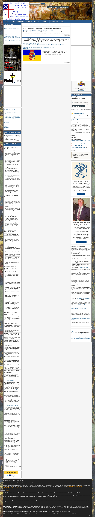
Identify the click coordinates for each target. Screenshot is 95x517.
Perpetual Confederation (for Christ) (53, 45)
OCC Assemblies (44, 21)
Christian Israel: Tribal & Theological (48, 44)
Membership (28, 21)
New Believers (20, 21)
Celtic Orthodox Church (84, 267)
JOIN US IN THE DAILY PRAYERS (78, 147)
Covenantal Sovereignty (60, 44)
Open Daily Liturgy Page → (78, 106)
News (13, 21)
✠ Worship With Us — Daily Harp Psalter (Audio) (58, 7)
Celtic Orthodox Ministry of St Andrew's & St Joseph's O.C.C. (18, 1)
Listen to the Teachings (81, 241)
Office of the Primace (28, 30)
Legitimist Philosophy (30, 45)
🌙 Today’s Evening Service (78, 119)
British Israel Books (54, 21)
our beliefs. (7, 490)
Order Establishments (42, 45)
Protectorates (25, 47)
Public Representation (32, 47)
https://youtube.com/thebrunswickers (83, 298)
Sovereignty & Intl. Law (47, 47)
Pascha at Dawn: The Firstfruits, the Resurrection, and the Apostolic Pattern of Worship (12, 37)
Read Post (67, 35)
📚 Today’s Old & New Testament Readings (80, 145)
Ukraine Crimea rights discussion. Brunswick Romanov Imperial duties (42, 28)
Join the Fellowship (81, 90)
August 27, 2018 (36, 43)
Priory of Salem (63, 45)
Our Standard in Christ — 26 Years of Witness (15, 111)
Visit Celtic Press (81, 193)
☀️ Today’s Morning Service (78, 113)
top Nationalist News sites (80, 333)
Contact (61, 21)
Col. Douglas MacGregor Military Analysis (79, 337)
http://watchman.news (75, 331)
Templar (35, 21)
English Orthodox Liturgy (78, 133)
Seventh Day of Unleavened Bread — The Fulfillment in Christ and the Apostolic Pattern (12, 33)
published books (79, 256)
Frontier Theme (89, 515)
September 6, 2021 (36, 30)
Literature (6, 21)
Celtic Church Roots (27, 44)
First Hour (82, 115)
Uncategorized (44, 30)
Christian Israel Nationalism (37, 44)
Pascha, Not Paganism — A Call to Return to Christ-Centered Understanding (7, 125)
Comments (51, 30)
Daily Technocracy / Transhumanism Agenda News (80, 338)
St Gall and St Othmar (82, 304)
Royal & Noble (39, 47)
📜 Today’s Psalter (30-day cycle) (78, 143)
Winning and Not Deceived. (9, 26)
